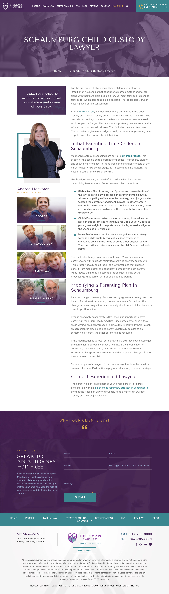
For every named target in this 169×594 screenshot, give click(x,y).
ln (145, 544)
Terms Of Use (107, 585)
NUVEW (34, 585)
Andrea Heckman (33, 189)
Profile (36, 6)
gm (140, 544)
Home (13, 518)
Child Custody (41, 243)
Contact (105, 6)
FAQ (78, 6)
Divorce (41, 216)
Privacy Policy (90, 585)
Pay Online (117, 6)
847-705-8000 (155, 7)
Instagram (150, 544)
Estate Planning (65, 6)
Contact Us (84, 521)
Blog (84, 6)
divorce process (131, 155)
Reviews (94, 6)
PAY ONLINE (84, 550)
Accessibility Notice (127, 585)
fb (136, 544)
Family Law (48, 6)
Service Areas (104, 518)
